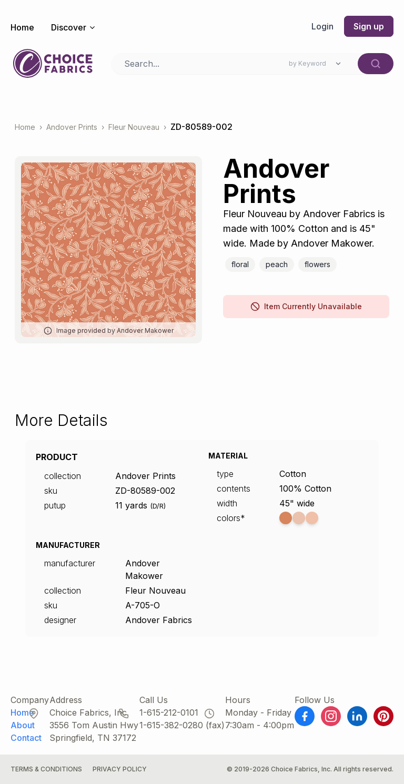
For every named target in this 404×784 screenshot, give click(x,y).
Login (322, 26)
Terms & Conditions (46, 769)
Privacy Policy (120, 769)
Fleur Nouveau (133, 127)
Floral (240, 264)
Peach (277, 264)
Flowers (317, 264)
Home (22, 27)
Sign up (369, 26)
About (23, 725)
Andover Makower (144, 569)
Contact (26, 737)
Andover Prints (71, 127)
